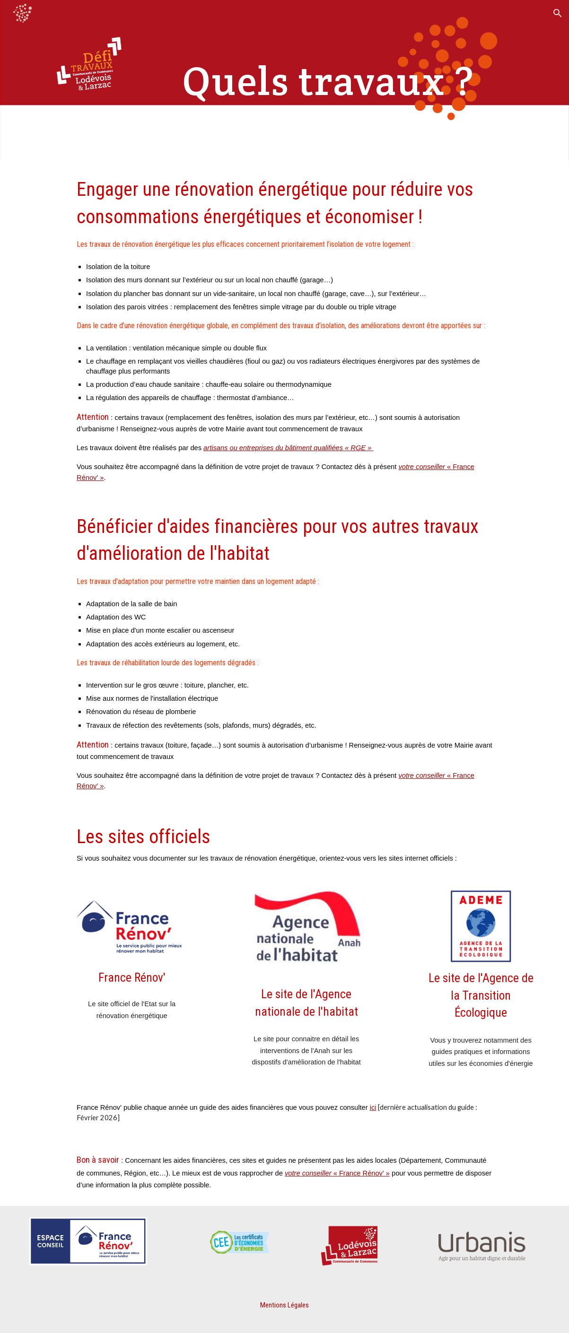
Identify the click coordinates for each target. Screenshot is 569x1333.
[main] (328, 80)
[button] (557, 13)
